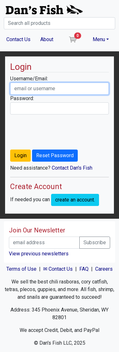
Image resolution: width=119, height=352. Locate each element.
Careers (104, 269)
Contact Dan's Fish (72, 168)
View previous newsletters (39, 254)
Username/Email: (29, 79)
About (46, 39)
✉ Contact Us (58, 269)
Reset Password (55, 155)
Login (20, 155)
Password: (22, 98)
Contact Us (18, 39)
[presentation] (58, 132)
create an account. (75, 200)
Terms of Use (21, 269)
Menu (99, 39)
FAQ (84, 269)
